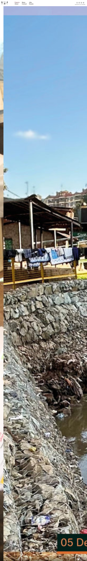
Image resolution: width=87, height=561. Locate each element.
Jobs (30, 2)
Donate (31, 4)
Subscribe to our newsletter (80, 4)
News (23, 2)
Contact (24, 4)
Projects (17, 2)
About (16, 4)
